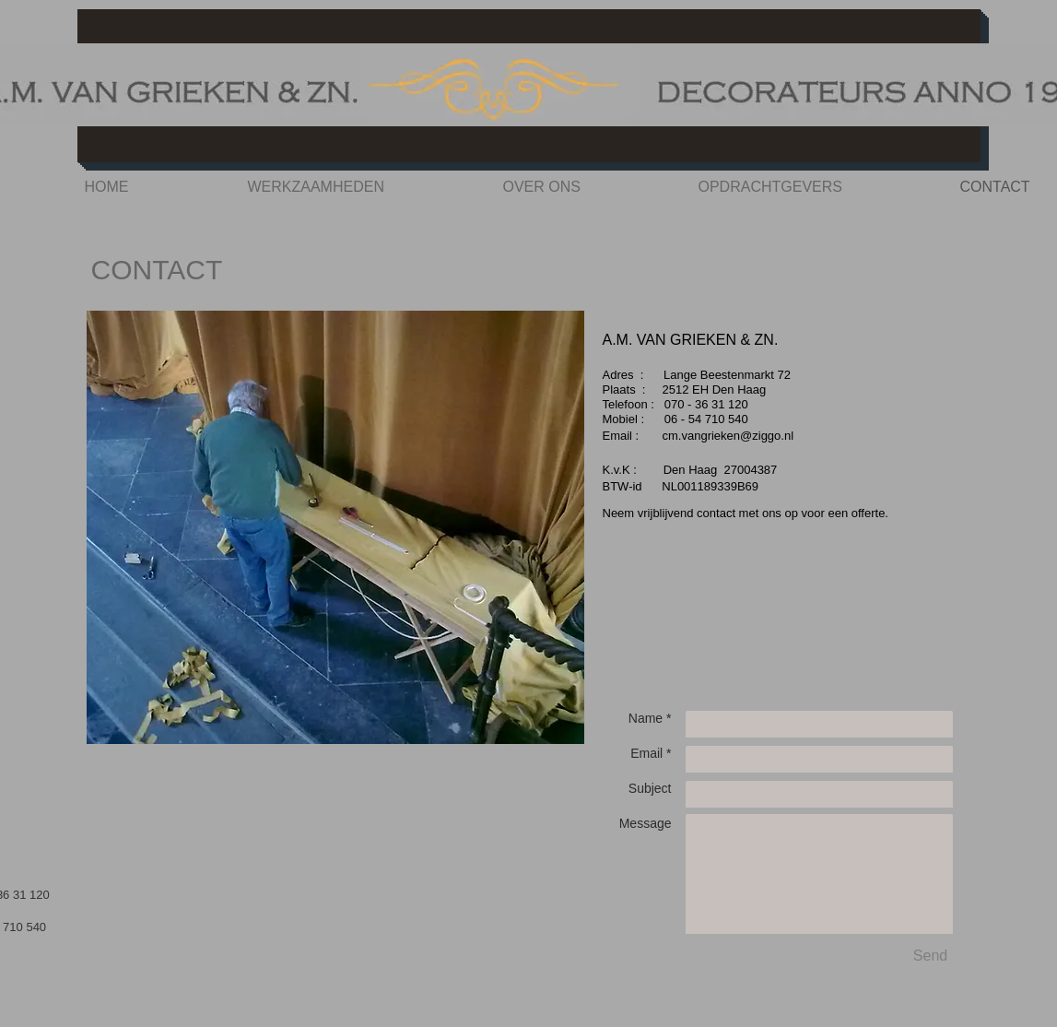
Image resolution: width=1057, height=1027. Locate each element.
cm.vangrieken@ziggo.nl (728, 436)
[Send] (931, 956)
